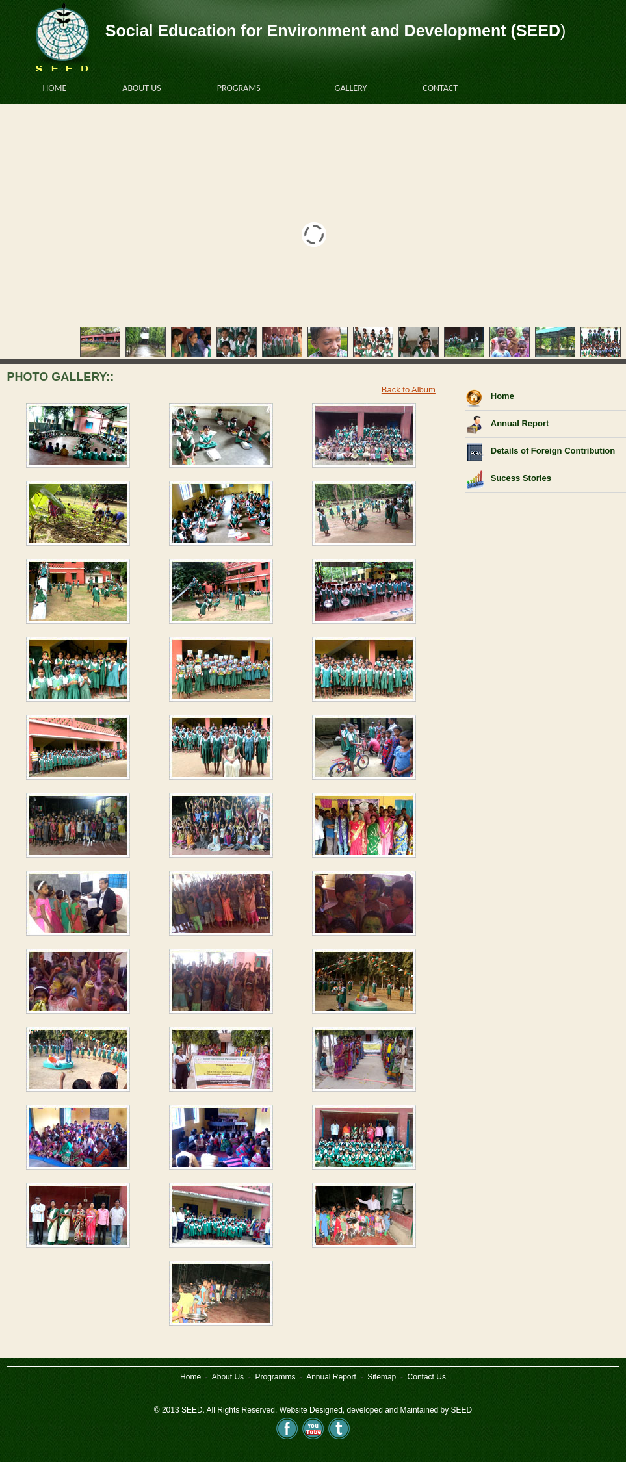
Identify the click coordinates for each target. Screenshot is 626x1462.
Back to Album (409, 389)
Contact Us (427, 1376)
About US (147, 87)
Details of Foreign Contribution (553, 450)
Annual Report (520, 423)
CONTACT (446, 87)
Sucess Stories (521, 478)
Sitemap (381, 1376)
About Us (229, 1376)
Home (502, 396)
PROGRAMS (245, 87)
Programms (275, 1376)
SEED (462, 1410)
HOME (55, 88)
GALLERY (357, 87)
